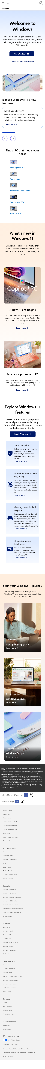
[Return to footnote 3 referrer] (2, 779)
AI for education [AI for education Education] (7, 916)
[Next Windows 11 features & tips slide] (13, 138)
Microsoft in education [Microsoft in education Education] (9, 889)
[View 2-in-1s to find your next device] (23, 210)
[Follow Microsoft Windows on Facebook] (26, 795)
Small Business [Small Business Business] (7, 954)
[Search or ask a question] (8, 3)
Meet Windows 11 (14, 110)
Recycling (23, 1052)
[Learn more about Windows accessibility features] (22, 494)
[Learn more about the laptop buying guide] (13, 649)
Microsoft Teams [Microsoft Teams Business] (8, 946)
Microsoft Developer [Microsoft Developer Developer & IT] (9, 969)
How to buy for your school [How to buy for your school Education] (10, 905)
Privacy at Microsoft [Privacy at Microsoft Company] (8, 1014)
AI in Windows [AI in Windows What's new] (7, 833)
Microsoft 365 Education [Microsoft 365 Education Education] (10, 901)
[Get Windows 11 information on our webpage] (21, 53)
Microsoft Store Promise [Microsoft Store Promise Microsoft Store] (10, 875)
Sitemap (5, 1049)
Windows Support (16, 753)
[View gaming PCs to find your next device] (23, 199)
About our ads (31, 1052)
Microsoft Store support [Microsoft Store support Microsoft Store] (10, 859)
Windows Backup (15, 698)
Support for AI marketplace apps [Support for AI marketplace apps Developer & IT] (12, 976)
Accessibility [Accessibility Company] (6, 1025)
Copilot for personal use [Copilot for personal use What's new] (10, 829)
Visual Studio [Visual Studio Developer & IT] (7, 991)
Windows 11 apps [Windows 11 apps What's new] (8, 841)
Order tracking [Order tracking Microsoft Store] (7, 867)
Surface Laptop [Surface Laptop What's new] (7, 818)
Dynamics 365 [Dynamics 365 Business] (7, 935)
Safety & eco (15, 1052)
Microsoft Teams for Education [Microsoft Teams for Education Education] (12, 897)
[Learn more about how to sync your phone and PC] (22, 389)
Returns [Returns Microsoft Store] (5, 863)
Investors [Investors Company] (5, 1018)
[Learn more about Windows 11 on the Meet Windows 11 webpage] (11, 124)
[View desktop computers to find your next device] (23, 187)
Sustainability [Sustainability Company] (7, 1029)
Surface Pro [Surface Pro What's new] (6, 814)
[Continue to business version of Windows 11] (22, 60)
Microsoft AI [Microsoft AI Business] (6, 927)
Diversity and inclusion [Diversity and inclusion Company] (9, 1021)
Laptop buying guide (17, 644)
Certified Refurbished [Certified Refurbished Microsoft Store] (9, 871)
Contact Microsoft (14, 1049)
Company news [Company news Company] (7, 1010)
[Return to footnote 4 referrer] (2, 784)
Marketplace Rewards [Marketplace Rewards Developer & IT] (9, 988)
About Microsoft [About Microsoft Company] (7, 1006)
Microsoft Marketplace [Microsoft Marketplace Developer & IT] (9, 984)
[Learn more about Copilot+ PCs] (22, 327)
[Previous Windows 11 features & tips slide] (5, 138)
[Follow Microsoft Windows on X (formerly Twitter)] (31, 795)
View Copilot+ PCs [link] (17, 167)
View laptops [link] (15, 179)
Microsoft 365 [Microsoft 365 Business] (7, 938)
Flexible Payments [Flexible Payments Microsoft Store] (8, 878)
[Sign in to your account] (41, 3)
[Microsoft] (22, 1)
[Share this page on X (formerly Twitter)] (22, 802)
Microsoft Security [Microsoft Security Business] (8, 931)
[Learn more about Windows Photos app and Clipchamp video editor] (22, 557)
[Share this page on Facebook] (17, 802)
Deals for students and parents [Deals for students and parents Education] (12, 912)
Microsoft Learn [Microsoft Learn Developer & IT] (7, 972)
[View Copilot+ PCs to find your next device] (23, 164)
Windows (6, 8)
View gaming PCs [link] (17, 202)
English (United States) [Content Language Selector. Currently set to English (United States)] (13, 1036)
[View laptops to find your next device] (23, 176)
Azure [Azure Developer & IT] (4, 965)
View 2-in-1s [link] (14, 214)
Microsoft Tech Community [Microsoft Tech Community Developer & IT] (10, 980)
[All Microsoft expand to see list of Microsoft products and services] (3, 3)
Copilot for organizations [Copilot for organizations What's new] (10, 825)
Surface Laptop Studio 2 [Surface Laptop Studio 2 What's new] (10, 822)
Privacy (23, 1049)
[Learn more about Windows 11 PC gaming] (22, 528)
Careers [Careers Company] (5, 1002)
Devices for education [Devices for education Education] (9, 893)
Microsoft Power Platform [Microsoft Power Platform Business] (10, 942)
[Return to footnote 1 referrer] (2, 771)
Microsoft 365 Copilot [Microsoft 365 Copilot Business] (9, 950)
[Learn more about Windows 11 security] (22, 461)
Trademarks (6, 1052)
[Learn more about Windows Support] (13, 757)
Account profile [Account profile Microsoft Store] (7, 852)
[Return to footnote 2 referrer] (2, 776)
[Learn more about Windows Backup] (13, 703)
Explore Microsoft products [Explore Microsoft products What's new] (10, 837)
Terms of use (30, 1049)
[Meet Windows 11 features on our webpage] (23, 434)
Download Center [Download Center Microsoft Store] (8, 855)
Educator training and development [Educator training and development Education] (13, 908)
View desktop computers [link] (20, 190)
